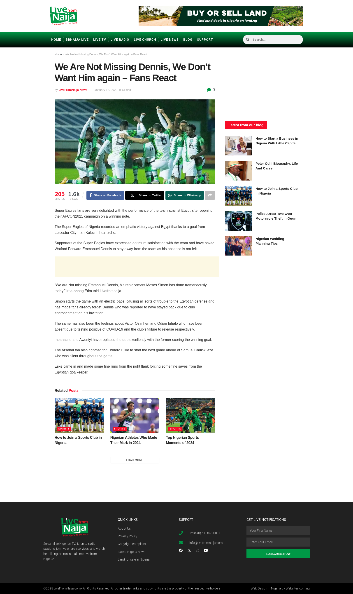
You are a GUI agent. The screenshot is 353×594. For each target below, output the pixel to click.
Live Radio (120, 39)
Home (56, 39)
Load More (134, 460)
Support (205, 39)
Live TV (99, 39)
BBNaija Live (77, 39)
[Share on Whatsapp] (184, 195)
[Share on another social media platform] (210, 195)
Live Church (145, 39)
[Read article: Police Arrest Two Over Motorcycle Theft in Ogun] (238, 221)
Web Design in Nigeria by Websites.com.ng (280, 588)
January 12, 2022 (106, 90)
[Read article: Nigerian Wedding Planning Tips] (238, 246)
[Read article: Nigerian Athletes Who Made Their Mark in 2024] (134, 415)
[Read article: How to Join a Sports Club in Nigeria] (79, 415)
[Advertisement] (137, 266)
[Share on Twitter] (144, 195)
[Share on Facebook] (105, 195)
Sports (126, 90)
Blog (188, 39)
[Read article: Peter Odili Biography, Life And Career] (238, 171)
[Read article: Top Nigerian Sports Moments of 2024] (190, 415)
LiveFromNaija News (72, 90)
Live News (170, 39)
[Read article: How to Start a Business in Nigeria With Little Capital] (238, 145)
